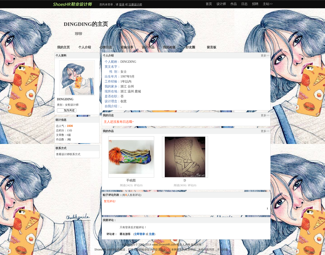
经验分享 (127, 47)
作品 (233, 4)
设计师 (221, 4)
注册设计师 (135, 4)
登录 (121, 4)
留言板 (211, 47)
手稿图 (131, 180)
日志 (244, 4)
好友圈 (190, 47)
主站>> (268, 4)
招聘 (255, 4)
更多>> (265, 55)
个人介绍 (84, 47)
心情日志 (105, 47)
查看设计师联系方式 (68, 154)
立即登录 (139, 234)
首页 (209, 4)
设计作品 (148, 47)
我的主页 (63, 47)
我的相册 (169, 47)
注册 (151, 234)
